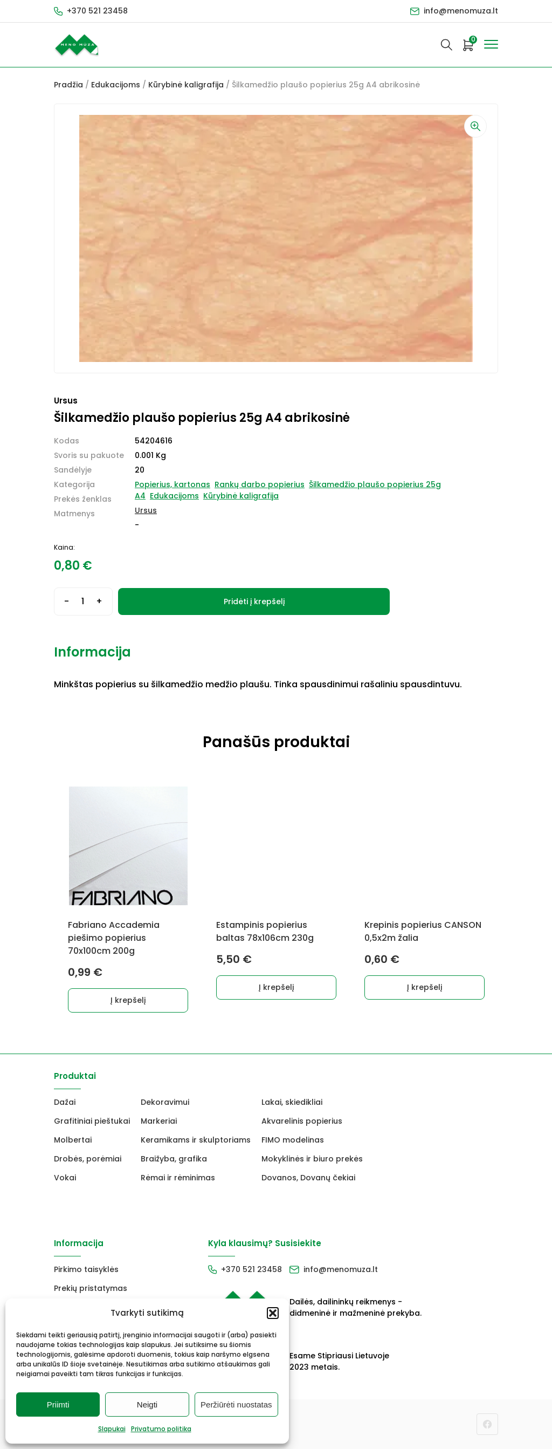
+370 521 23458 (97, 10)
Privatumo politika (161, 1428)
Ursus (146, 510)
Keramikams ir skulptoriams (196, 1139)
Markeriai (159, 1121)
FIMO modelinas (292, 1139)
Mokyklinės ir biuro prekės (312, 1158)
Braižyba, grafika (174, 1158)
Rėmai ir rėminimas (178, 1177)
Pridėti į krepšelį (254, 601)
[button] (272, 1313)
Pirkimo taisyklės (86, 1269)
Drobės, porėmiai (87, 1158)
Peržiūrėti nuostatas (236, 1404)
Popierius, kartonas (172, 484)
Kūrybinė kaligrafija (186, 84)
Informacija (92, 652)
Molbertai (73, 1139)
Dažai (64, 1102)
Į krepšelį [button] (128, 1000)
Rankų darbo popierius (260, 484)
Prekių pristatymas (90, 1288)
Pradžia (68, 84)
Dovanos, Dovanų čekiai (308, 1177)
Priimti (58, 1404)
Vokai (65, 1177)
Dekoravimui (165, 1102)
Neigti (147, 1404)
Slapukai (112, 1428)
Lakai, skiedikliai (291, 1102)
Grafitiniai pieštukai (92, 1121)
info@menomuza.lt (461, 10)
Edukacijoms (115, 84)
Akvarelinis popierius (301, 1121)
